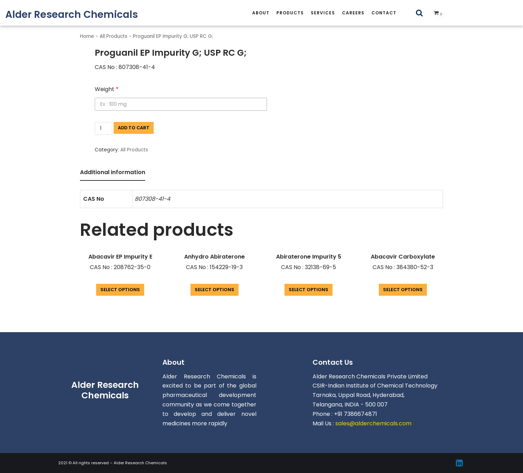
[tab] (112, 173)
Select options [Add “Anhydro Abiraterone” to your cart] (214, 290)
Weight (107, 89)
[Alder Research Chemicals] (71, 14)
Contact (383, 13)
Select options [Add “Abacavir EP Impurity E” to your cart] (120, 290)
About (260, 13)
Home (87, 36)
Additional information (112, 172)
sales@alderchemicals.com (373, 423)
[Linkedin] (459, 463)
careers (353, 13)
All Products (113, 36)
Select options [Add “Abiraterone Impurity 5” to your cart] (308, 290)
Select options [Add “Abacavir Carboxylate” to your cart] (403, 290)
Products (290, 13)
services (323, 13)
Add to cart (133, 128)
